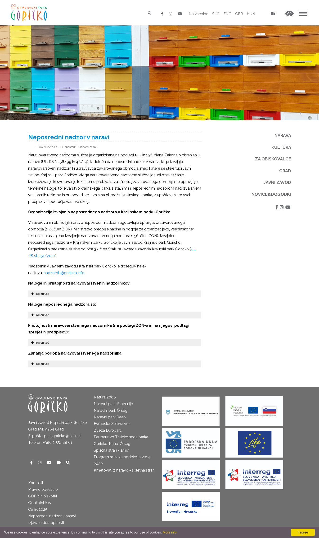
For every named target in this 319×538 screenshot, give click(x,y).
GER (239, 14)
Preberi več (40, 293)
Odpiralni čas (39, 503)
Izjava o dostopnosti (46, 522)
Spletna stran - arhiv (111, 450)
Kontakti (35, 483)
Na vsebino (198, 14)
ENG (227, 14)
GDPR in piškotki (42, 496)
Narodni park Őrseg (110, 410)
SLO (216, 14)
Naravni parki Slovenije (113, 404)
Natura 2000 (105, 397)
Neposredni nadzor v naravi (79, 147)
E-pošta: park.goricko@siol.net (54, 436)
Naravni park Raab (110, 417)
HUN (251, 14)
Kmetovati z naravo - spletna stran (124, 470)
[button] (289, 14)
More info (169, 532)
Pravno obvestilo (43, 489)
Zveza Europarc (108, 430)
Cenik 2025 (37, 509)
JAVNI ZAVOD (48, 147)
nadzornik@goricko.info (64, 273)
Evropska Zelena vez (112, 423)
